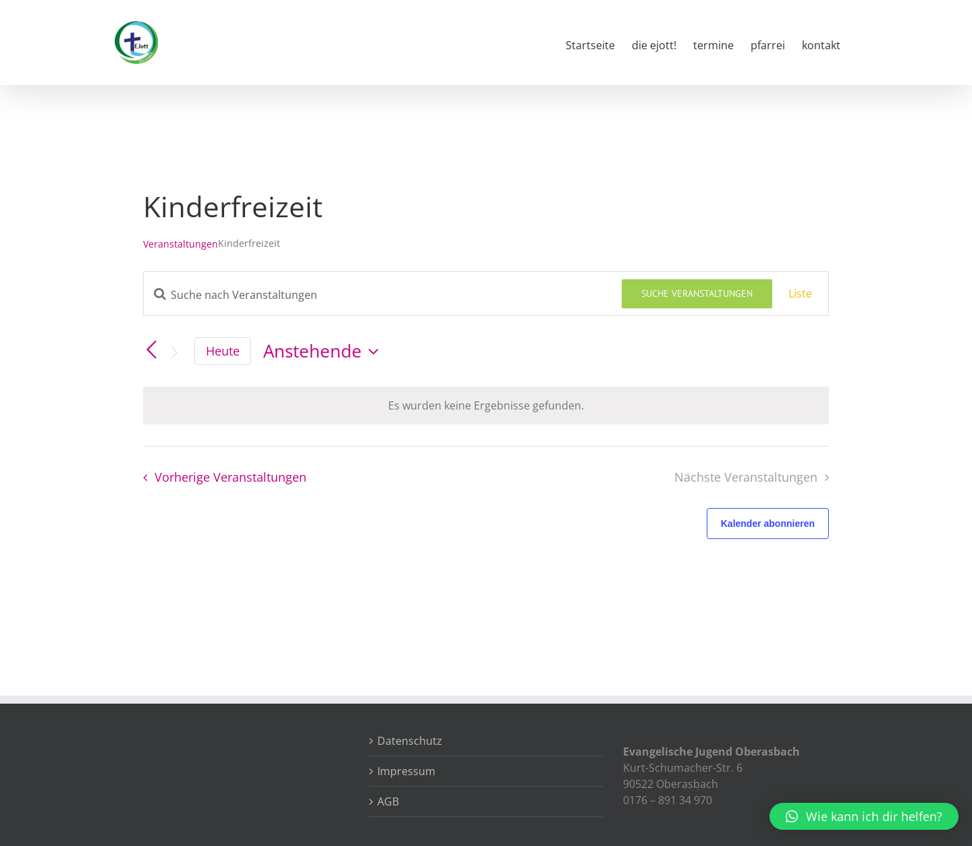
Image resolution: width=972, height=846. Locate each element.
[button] (864, 816)
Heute (223, 351)
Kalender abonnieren (768, 523)
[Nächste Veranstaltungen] (174, 352)
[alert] (486, 405)
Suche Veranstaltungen (697, 293)
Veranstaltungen (180, 243)
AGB (388, 801)
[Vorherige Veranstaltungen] (151, 350)
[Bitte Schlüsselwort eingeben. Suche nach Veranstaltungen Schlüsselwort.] (383, 295)
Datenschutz (409, 740)
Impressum (406, 771)
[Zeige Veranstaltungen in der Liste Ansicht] (800, 293)
